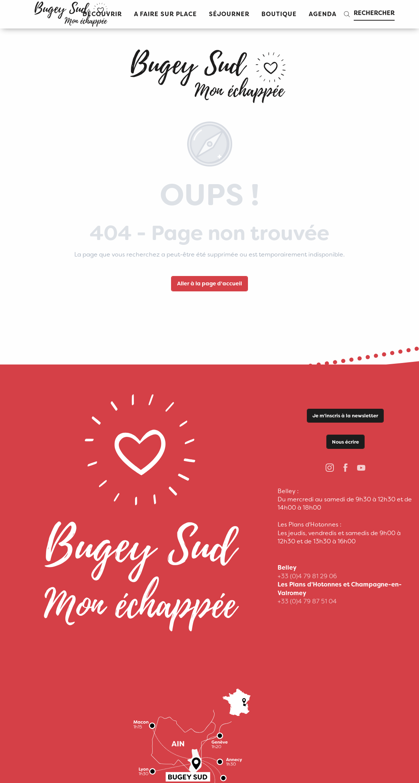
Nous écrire (345, 442)
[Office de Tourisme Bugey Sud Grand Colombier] (209, 74)
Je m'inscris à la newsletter (345, 415)
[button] (165, 14)
